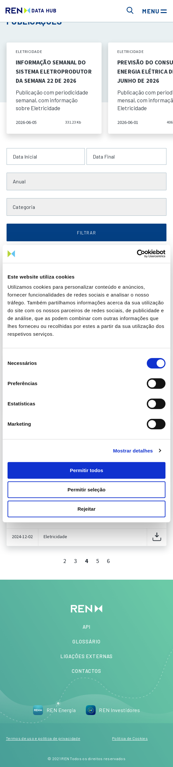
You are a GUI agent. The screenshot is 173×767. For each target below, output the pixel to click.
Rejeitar (86, 509)
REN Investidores (113, 710)
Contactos (86, 671)
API (87, 627)
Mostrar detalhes (133, 450)
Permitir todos (86, 470)
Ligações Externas (86, 656)
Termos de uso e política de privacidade (43, 738)
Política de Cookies (130, 738)
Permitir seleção (86, 489)
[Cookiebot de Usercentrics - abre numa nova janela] (136, 253)
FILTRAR (86, 232)
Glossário (86, 641)
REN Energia (54, 710)
